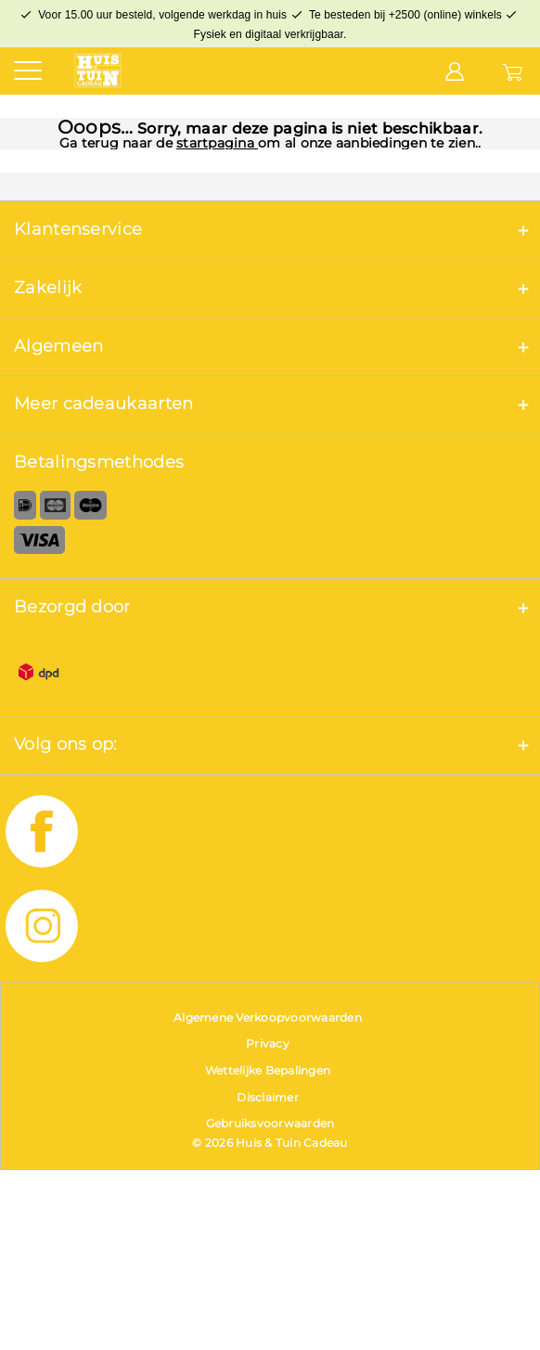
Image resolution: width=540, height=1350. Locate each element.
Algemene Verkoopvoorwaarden (268, 1017)
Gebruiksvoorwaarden (270, 1123)
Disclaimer (268, 1097)
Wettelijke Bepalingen (267, 1070)
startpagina (217, 143)
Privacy (267, 1043)
